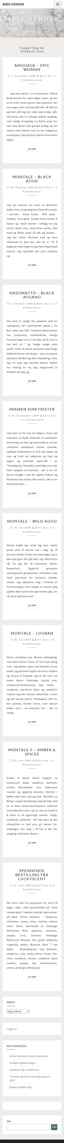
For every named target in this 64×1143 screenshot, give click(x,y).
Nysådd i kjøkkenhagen (22, 1063)
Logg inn (12, 1028)
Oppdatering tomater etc (24, 1069)
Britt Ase (46, 75)
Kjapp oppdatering (20, 1087)
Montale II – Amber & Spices (32, 751)
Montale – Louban (32, 633)
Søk (9, 1121)
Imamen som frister (32, 409)
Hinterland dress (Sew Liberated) (28, 1056)
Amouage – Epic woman (32, 67)
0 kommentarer (32, 79)
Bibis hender (13, 4)
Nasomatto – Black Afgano (32, 295)
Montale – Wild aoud (32, 521)
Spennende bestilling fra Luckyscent (32, 874)
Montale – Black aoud (32, 178)
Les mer (33, 148)
